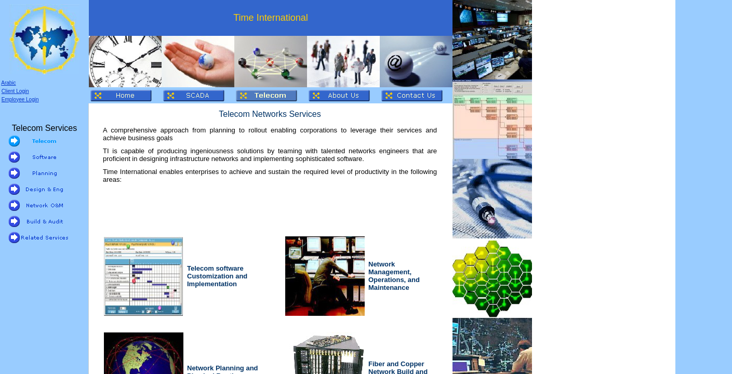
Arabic (8, 83)
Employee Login (20, 99)
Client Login (15, 91)
